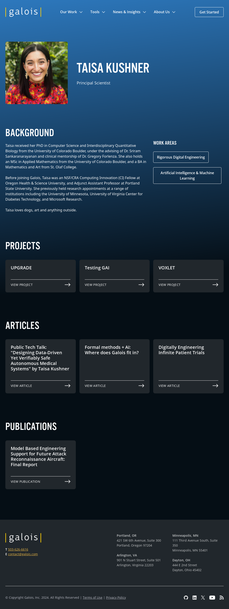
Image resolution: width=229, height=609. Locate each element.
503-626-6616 (18, 549)
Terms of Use (92, 597)
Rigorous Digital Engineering (181, 157)
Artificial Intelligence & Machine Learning (187, 175)
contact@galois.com (23, 554)
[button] (71, 12)
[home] (23, 12)
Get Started (209, 12)
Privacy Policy (116, 597)
